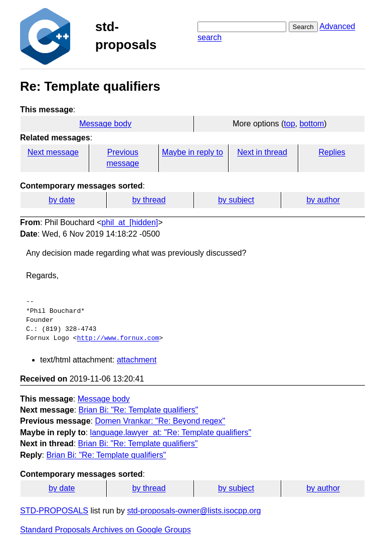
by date (62, 200)
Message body (105, 123)
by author (323, 200)
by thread (149, 200)
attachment (136, 359)
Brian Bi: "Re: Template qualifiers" (139, 410)
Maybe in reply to (192, 152)
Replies (331, 152)
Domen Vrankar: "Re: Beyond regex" (160, 421)
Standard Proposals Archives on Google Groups (105, 529)
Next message (53, 152)
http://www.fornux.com (118, 338)
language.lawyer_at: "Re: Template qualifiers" (170, 432)
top (289, 123)
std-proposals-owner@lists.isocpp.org (194, 510)
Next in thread (262, 152)
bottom (311, 123)
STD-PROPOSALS (54, 510)
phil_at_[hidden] (129, 222)
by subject (236, 200)
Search (303, 27)
